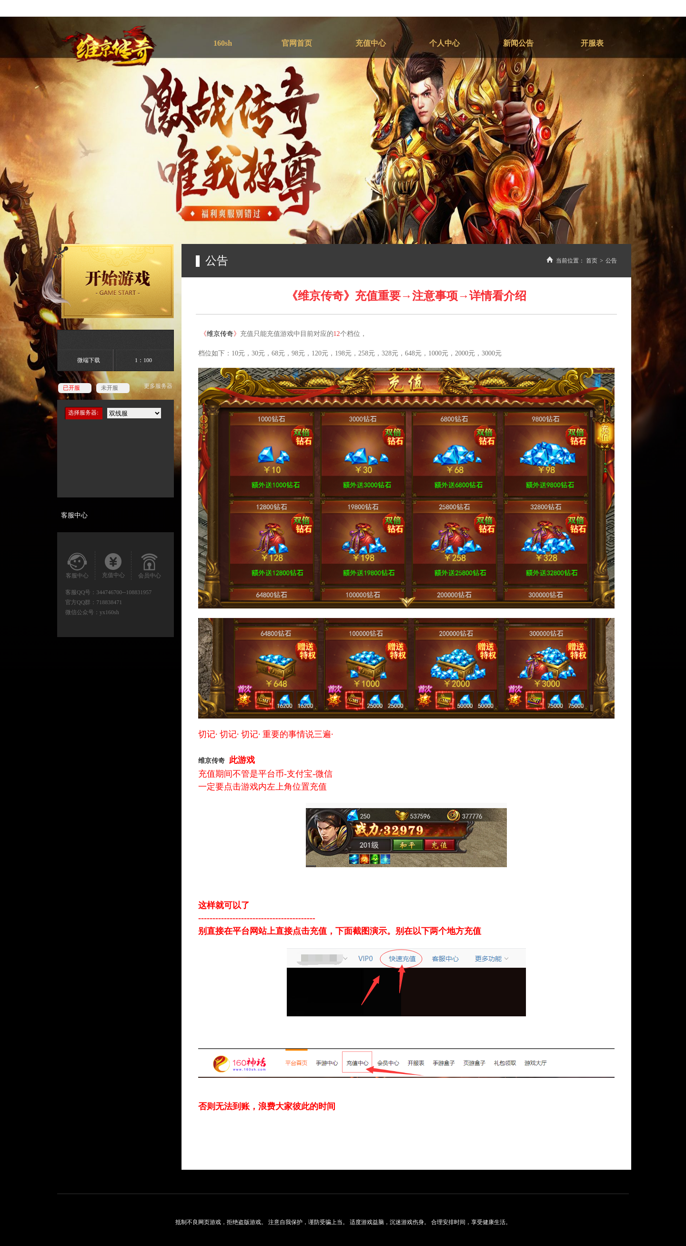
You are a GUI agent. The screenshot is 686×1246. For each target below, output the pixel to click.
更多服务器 (158, 386)
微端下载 (88, 360)
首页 (591, 260)
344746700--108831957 (123, 592)
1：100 (143, 360)
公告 (611, 260)
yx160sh (109, 612)
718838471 (109, 602)
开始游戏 (107, 281)
